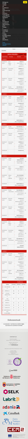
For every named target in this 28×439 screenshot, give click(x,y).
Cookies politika (13, 350)
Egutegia (21, 54)
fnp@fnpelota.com (14, 344)
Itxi (25, 2)
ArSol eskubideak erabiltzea (13, 354)
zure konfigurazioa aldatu (6, 43)
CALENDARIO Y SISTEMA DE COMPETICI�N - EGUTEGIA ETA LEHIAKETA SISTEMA (14, 324)
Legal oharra (13, 353)
